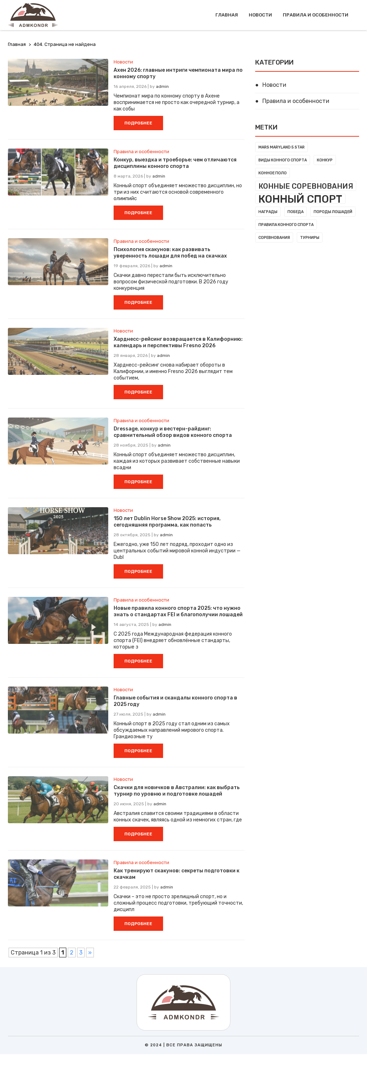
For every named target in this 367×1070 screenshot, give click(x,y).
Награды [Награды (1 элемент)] (267, 211)
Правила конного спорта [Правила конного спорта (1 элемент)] (286, 224)
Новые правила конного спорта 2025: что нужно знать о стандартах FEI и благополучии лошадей (178, 611)
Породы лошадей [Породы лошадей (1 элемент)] (333, 211)
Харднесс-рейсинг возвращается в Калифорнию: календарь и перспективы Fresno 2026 (178, 342)
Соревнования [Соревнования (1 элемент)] (274, 237)
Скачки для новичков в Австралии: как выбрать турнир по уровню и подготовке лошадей (177, 790)
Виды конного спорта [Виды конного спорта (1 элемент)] (282, 160)
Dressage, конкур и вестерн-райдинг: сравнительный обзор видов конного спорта (173, 432)
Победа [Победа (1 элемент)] (295, 211)
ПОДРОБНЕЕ (138, 123)
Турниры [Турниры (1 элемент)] (309, 237)
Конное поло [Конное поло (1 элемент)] (272, 173)
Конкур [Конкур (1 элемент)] (325, 160)
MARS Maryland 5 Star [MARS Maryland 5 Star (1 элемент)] (281, 147)
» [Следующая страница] (90, 952)
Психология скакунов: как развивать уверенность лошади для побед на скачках (170, 252)
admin (162, 86)
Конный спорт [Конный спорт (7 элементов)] (300, 199)
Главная (226, 15)
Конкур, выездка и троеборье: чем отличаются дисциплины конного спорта (175, 163)
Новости (260, 15)
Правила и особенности (315, 15)
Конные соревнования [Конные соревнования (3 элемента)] (305, 186)
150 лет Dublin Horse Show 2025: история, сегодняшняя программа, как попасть (167, 521)
